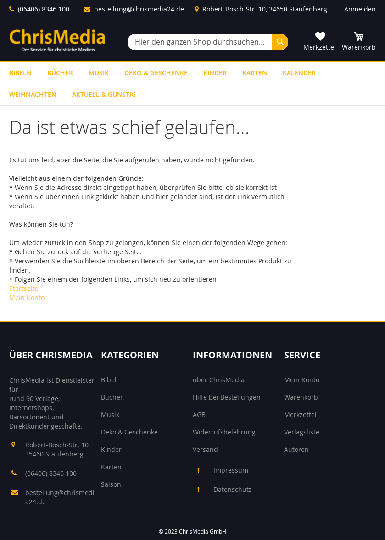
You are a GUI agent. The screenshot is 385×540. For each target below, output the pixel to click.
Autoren (296, 449)
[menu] (192, 83)
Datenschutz (232, 489)
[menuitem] (20, 73)
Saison (111, 484)
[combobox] (208, 42)
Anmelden (360, 9)
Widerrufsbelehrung (224, 432)
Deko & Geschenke (129, 432)
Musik (110, 414)
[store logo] (57, 40)
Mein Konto (27, 297)
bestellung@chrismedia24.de (139, 9)
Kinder (111, 449)
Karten (111, 466)
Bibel (109, 379)
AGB (199, 414)
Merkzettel (300, 414)
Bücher (112, 397)
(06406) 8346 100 (43, 9)
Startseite (24, 288)
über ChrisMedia (219, 379)
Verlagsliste (301, 432)
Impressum (230, 470)
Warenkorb (301, 397)
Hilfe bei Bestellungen (227, 397)
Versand (205, 449)
